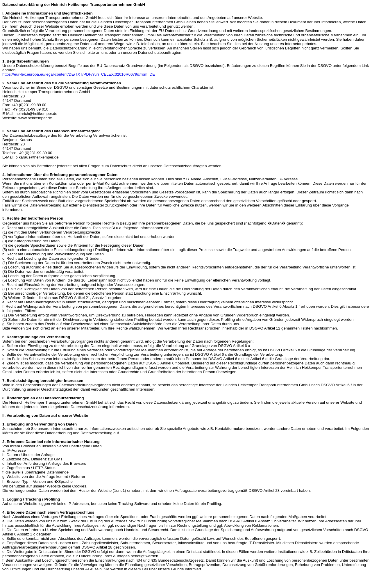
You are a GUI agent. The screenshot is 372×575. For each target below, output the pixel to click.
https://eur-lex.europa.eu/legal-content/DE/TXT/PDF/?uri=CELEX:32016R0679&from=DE (78, 74)
